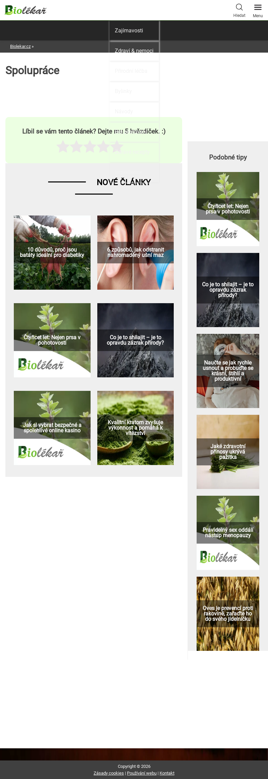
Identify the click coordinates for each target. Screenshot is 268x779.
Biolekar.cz (20, 46)
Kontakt (167, 773)
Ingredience (128, 172)
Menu (258, 9)
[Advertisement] (228, 97)
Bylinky (123, 91)
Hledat (239, 10)
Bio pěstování (131, 131)
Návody (124, 111)
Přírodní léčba (131, 71)
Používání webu (142, 773)
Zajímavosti (129, 30)
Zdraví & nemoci (134, 51)
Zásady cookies (109, 773)
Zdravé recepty (132, 152)
